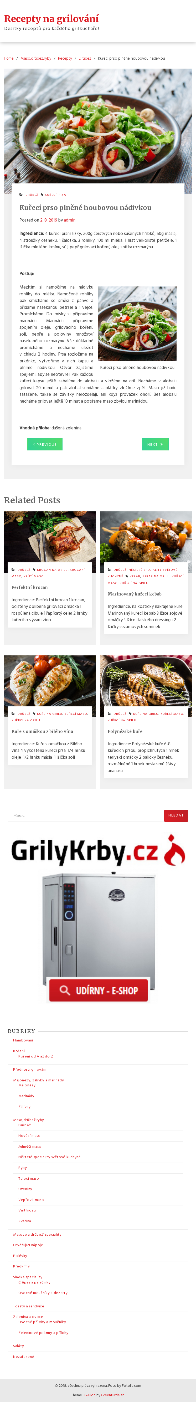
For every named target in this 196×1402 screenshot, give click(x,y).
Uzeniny (25, 1189)
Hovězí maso (29, 1136)
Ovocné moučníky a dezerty (43, 1293)
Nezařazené (23, 1357)
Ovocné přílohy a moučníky (42, 1322)
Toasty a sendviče (28, 1306)
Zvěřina (24, 1221)
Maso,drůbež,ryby (28, 1120)
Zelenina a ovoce (28, 1317)
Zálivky (24, 1107)
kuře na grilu (49, 714)
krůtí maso (34, 576)
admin (69, 220)
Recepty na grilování (51, 19)
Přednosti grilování (29, 1070)
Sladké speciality (28, 1277)
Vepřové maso (31, 1200)
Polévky (20, 1256)
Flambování (23, 1041)
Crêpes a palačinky (34, 1283)
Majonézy (27, 1085)
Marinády (26, 1096)
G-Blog (90, 1395)
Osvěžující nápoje (28, 1245)
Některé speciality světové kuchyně (49, 1157)
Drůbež (31, 195)
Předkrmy (21, 1267)
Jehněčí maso (29, 1147)
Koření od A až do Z (35, 1057)
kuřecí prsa (55, 195)
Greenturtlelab (113, 1395)
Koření (19, 1051)
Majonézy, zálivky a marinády (38, 1080)
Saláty (18, 1346)
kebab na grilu (156, 576)
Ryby (22, 1168)
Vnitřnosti (27, 1211)
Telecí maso (28, 1179)
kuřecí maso (75, 714)
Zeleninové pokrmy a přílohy (43, 1333)
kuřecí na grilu (134, 583)
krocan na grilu (52, 570)
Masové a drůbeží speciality (37, 1235)
